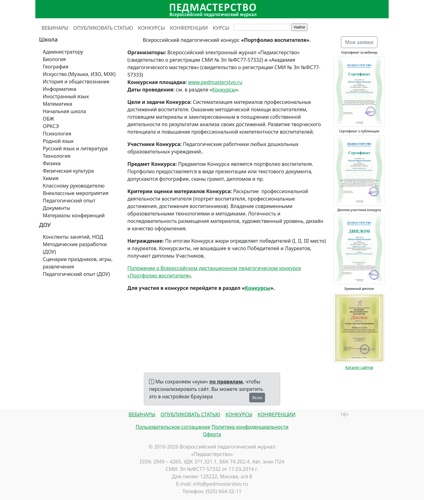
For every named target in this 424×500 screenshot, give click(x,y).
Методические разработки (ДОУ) (75, 248)
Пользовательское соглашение (172, 426)
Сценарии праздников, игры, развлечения (78, 263)
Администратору (63, 51)
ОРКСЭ (51, 126)
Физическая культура (68, 170)
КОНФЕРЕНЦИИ (189, 27)
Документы (56, 208)
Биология (54, 59)
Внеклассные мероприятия (75, 193)
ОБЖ (48, 118)
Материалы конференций (74, 215)
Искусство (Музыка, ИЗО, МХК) (79, 74)
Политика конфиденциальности (250, 426)
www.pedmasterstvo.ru (215, 82)
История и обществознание (76, 81)
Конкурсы (223, 89)
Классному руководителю (73, 185)
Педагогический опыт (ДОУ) (76, 274)
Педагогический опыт (69, 200)
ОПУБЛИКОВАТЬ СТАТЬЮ (103, 27)
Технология (56, 156)
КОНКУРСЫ (151, 27)
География (55, 66)
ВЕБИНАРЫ (55, 27)
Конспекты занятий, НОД (73, 236)
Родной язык (58, 141)
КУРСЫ (221, 27)
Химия (51, 178)
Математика (57, 103)
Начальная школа (64, 111)
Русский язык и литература (75, 148)
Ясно (257, 397)
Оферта (212, 434)
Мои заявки (359, 42)
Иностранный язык (66, 96)
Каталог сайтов (359, 367)
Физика (52, 163)
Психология (57, 133)
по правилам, (227, 381)
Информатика (59, 89)
